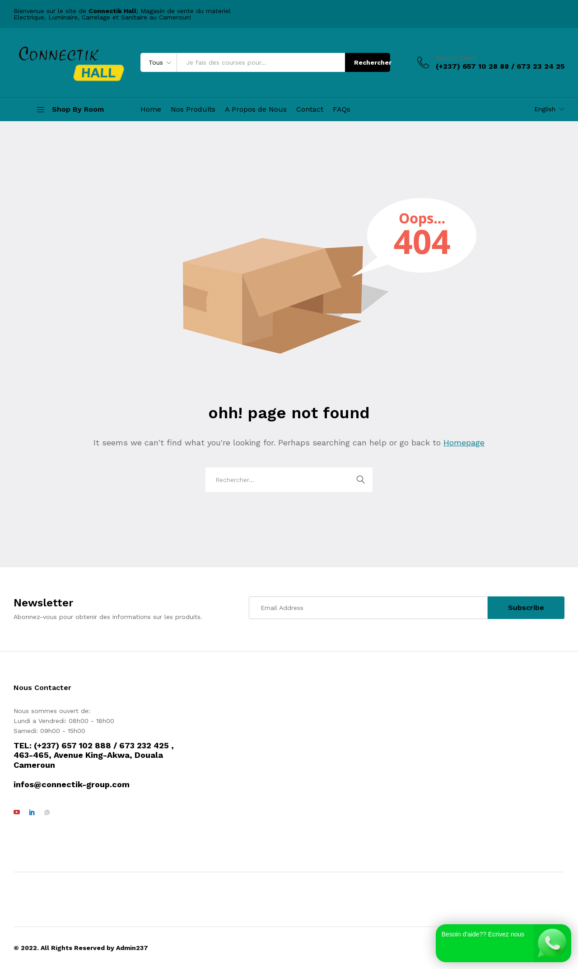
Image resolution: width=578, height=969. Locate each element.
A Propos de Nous (256, 109)
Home (150, 109)
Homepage (464, 442)
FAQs (341, 109)
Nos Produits (193, 109)
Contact (309, 109)
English (544, 109)
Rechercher (372, 62)
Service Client (456, 57)
